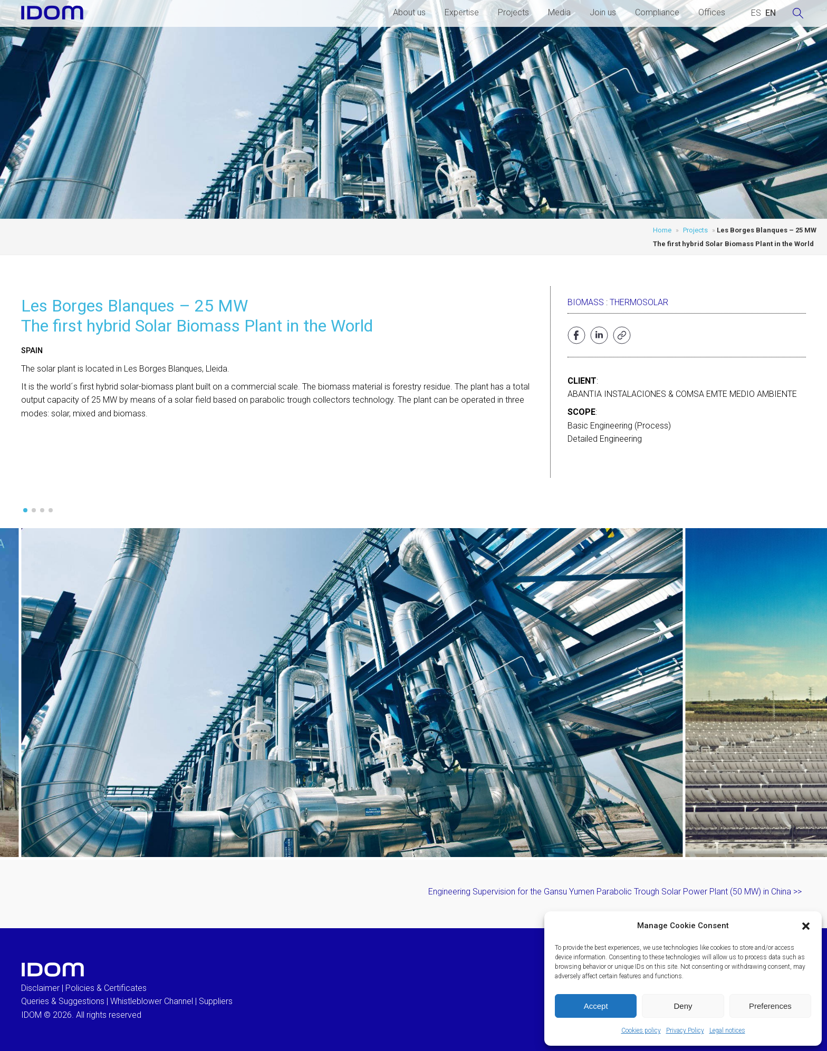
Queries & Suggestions (62, 1001)
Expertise (462, 12)
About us (409, 12)
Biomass (586, 302)
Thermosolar (639, 302)
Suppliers (216, 1001)
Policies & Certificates (106, 988)
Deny (683, 1005)
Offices (711, 12)
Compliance (657, 12)
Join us (603, 12)
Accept (596, 1005)
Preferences (770, 1005)
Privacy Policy (685, 1030)
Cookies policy (641, 1030)
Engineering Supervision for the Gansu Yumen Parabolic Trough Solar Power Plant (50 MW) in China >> (615, 892)
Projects (513, 12)
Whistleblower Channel (151, 1001)
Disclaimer (40, 988)
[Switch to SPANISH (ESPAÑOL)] (756, 13)
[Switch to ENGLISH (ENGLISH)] (770, 13)
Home (662, 230)
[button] (806, 926)
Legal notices (727, 1030)
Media (559, 12)
